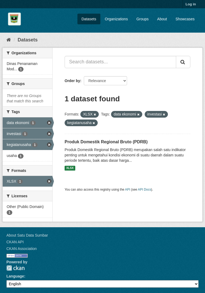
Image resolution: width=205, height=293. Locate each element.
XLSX (69, 168)
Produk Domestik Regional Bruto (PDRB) (106, 142)
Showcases (185, 19)
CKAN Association (21, 248)
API (127, 189)
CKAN (15, 268)
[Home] (8, 40)
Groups (142, 19)
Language (15, 276)
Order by (72, 81)
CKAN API (15, 242)
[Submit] (183, 62)
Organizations (116, 19)
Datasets (88, 19)
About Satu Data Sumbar (27, 235)
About (162, 19)
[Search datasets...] (120, 62)
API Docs (144, 189)
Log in (191, 4)
